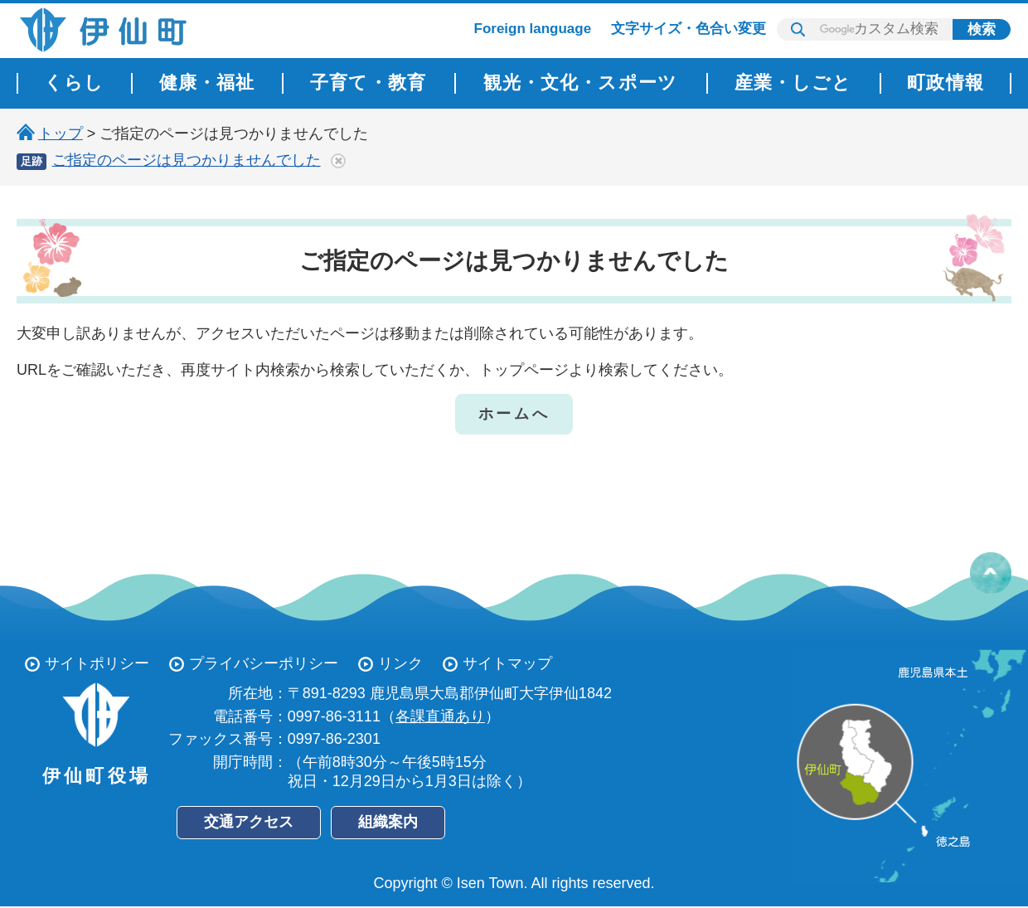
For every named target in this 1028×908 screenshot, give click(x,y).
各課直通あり (440, 716)
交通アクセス (248, 821)
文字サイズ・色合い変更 (688, 28)
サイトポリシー (97, 663)
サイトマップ (507, 663)
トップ (60, 133)
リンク (400, 663)
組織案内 (388, 821)
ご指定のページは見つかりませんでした (186, 160)
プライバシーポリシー (263, 663)
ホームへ (514, 413)
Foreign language (533, 28)
